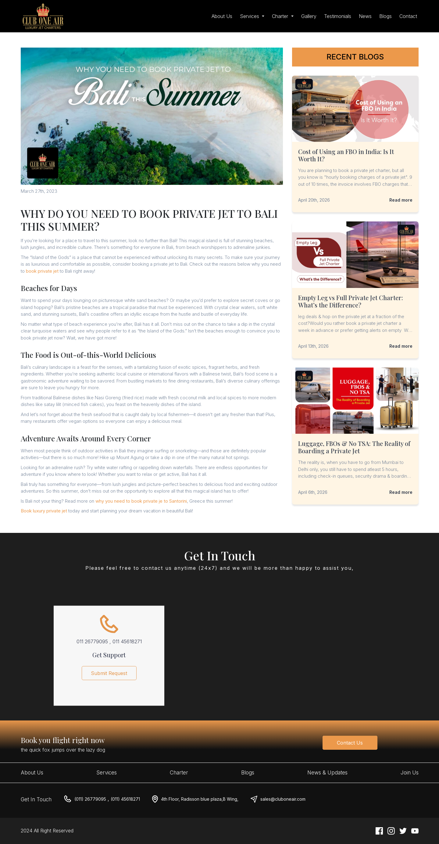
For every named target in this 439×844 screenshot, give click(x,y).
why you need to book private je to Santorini (141, 501)
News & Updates (327, 773)
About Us (222, 16)
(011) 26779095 (90, 799)
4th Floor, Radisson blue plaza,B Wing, (199, 799)
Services (106, 773)
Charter (179, 773)
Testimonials (337, 16)
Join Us (410, 773)
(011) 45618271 (125, 799)
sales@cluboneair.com (282, 799)
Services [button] (250, 16)
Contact (408, 16)
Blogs (385, 16)
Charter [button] (281, 16)
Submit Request (109, 676)
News (365, 16)
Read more (400, 200)
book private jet (42, 271)
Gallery (308, 16)
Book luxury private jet (44, 511)
